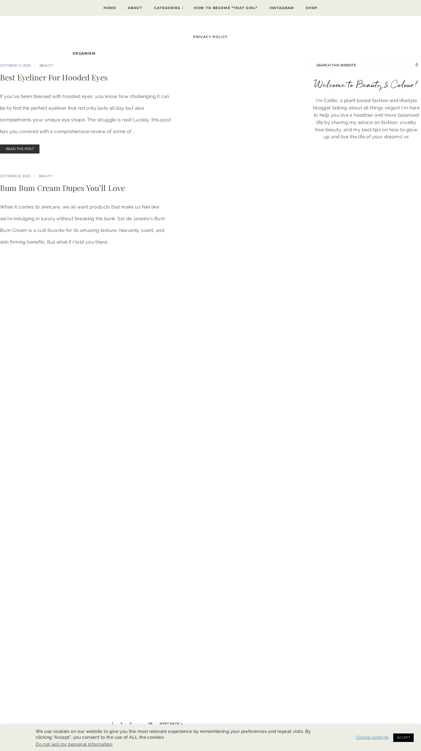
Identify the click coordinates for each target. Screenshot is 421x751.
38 (150, 724)
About (135, 8)
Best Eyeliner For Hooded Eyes (54, 77)
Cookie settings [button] (372, 737)
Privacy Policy (210, 37)
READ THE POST (20, 149)
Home (109, 8)
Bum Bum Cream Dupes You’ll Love (62, 187)
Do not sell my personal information (74, 744)
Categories (167, 8)
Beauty (46, 65)
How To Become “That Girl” (225, 8)
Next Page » (171, 724)
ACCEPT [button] (403, 738)
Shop (312, 8)
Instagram (281, 8)
